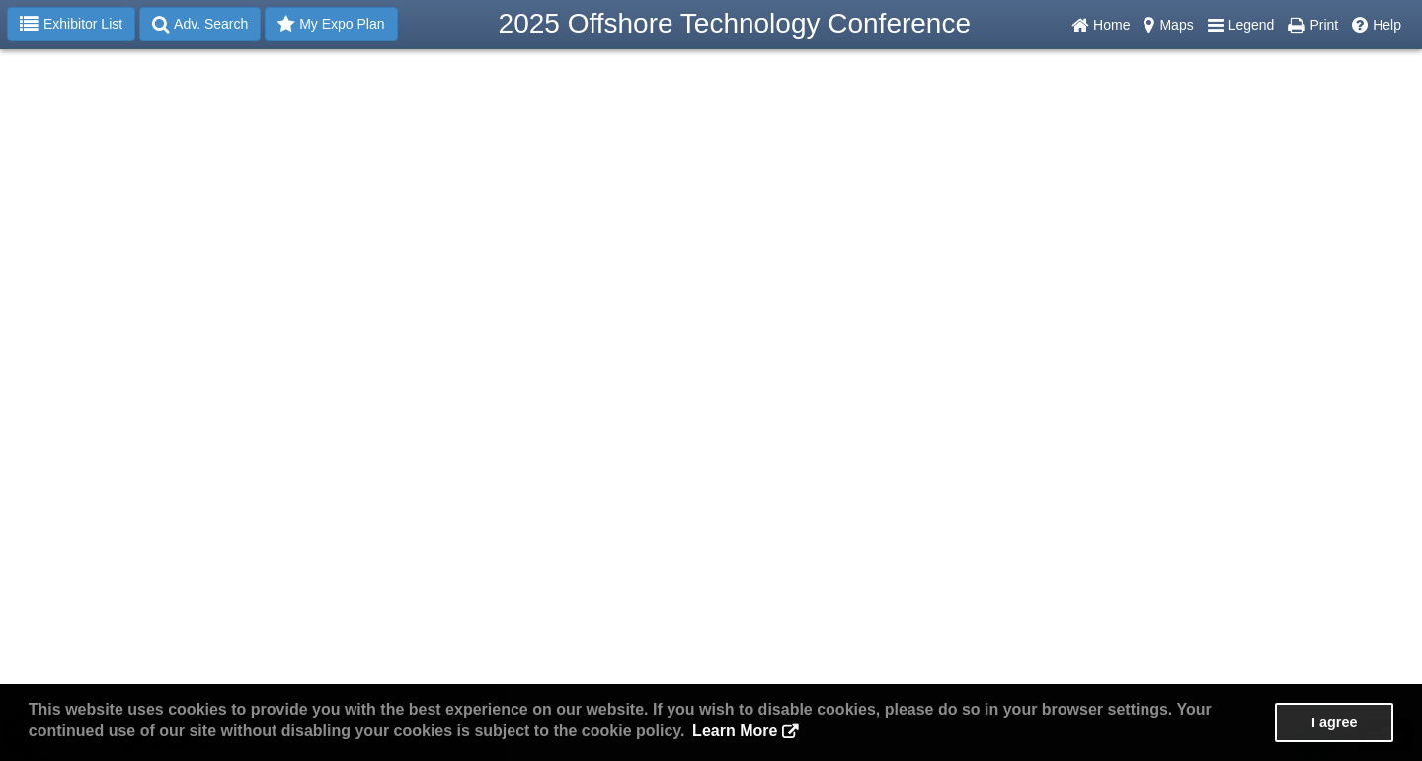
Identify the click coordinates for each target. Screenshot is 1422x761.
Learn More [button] (734, 730)
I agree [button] (1334, 722)
